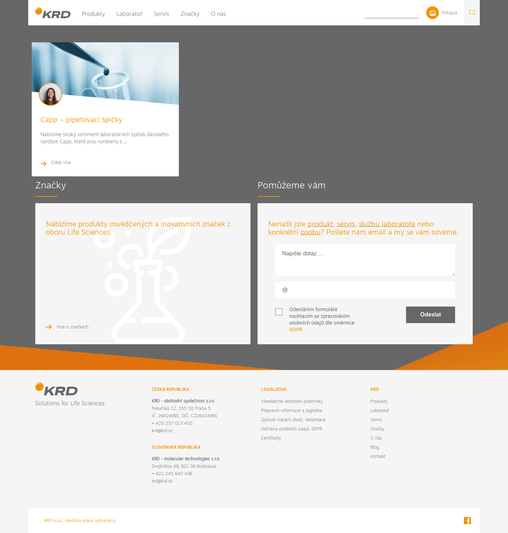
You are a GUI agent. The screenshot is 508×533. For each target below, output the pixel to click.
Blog (380, 14)
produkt (320, 224)
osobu (311, 232)
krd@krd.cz (162, 431)
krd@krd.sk (162, 481)
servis (346, 224)
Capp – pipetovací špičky (81, 120)
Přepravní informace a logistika (291, 411)
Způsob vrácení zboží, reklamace (293, 420)
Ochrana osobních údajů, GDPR (291, 429)
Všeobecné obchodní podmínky (292, 402)
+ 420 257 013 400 (172, 424)
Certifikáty (271, 438)
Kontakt (398, 14)
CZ (472, 13)
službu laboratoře (387, 224)
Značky (190, 14)
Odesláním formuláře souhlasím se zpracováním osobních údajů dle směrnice (322, 320)
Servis (161, 14)
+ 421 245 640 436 (172, 474)
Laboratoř (129, 14)
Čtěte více (61, 163)
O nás (218, 14)
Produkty (93, 14)
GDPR (295, 330)
